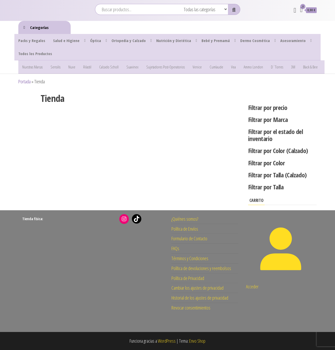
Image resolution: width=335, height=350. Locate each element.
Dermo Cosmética (255, 40)
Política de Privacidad (187, 278)
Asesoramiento (293, 40)
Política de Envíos (184, 229)
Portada (24, 81)
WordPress (167, 341)
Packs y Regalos (31, 40)
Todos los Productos (35, 53)
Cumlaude (216, 66)
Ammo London (253, 66)
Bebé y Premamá (216, 40)
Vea (233, 66)
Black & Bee (310, 66)
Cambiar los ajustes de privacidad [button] (197, 288)
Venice (197, 66)
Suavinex (132, 66)
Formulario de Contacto (189, 238)
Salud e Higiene (66, 40)
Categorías (39, 27)
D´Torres (277, 66)
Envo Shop (197, 341)
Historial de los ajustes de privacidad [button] (199, 298)
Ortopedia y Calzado (128, 40)
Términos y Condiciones (189, 258)
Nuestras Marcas (32, 66)
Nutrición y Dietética (173, 40)
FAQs (175, 248)
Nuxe (71, 66)
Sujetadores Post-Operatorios (165, 66)
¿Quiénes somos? (184, 219)
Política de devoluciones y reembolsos (201, 268)
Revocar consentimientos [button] (190, 308)
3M (293, 66)
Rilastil (87, 66)
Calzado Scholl (109, 66)
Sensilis (55, 66)
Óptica (95, 40)
